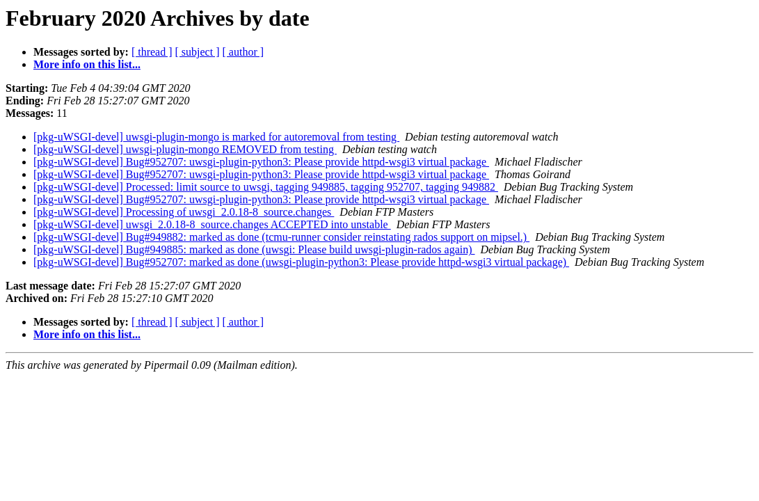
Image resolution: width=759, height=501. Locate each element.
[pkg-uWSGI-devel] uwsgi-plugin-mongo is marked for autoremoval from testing (216, 137)
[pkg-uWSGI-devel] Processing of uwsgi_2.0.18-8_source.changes (183, 212)
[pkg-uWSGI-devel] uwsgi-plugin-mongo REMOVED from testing (185, 149)
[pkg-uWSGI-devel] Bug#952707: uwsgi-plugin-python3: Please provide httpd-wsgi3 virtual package (261, 162)
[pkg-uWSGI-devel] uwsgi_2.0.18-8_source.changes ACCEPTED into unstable (212, 224)
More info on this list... (87, 64)
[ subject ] (197, 52)
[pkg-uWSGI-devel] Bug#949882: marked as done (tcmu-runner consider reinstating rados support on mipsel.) (281, 237)
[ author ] (243, 52)
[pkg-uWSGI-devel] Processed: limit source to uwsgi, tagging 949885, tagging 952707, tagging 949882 (265, 187)
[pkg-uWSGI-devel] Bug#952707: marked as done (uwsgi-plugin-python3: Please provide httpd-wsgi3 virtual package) (301, 262)
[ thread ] (152, 52)
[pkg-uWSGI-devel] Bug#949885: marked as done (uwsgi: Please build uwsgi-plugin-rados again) (254, 249)
